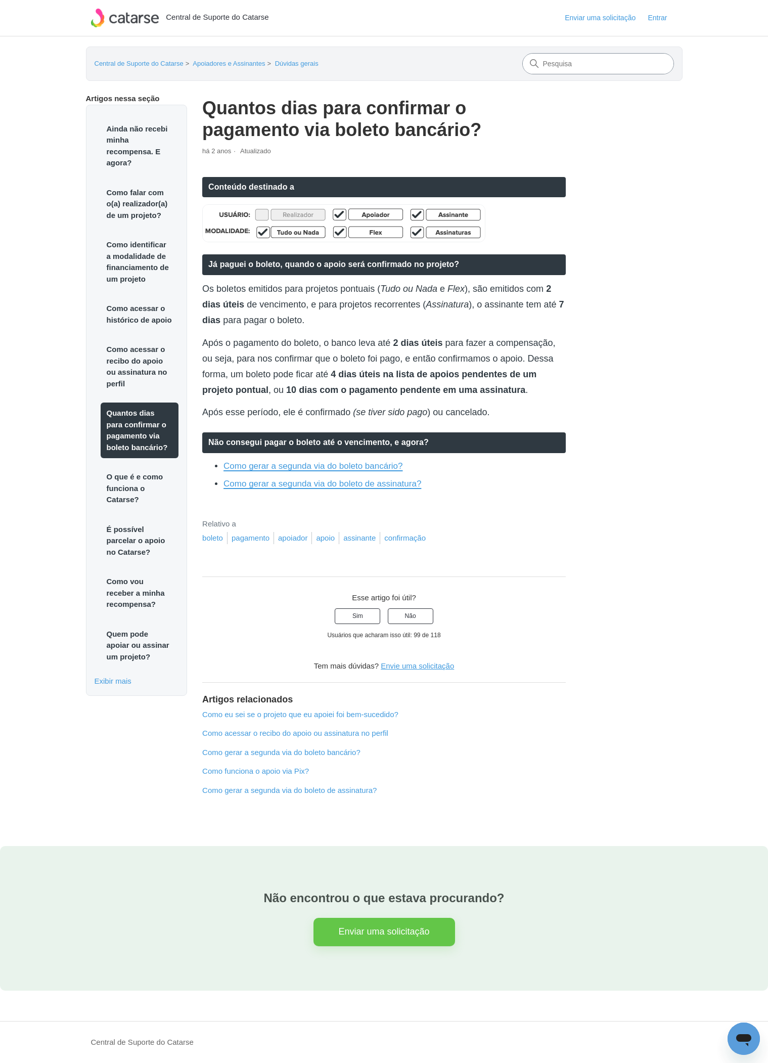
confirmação (405, 538)
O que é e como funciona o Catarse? (135, 488)
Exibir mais (113, 681)
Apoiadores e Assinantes (229, 63)
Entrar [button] (657, 18)
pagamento (250, 538)
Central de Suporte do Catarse (139, 63)
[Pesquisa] (598, 64)
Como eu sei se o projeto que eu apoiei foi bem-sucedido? (300, 714)
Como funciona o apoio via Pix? (255, 771)
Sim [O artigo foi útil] (357, 615)
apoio (325, 538)
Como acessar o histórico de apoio (139, 314)
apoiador (292, 538)
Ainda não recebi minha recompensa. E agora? (137, 145)
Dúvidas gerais (297, 63)
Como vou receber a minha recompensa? (136, 592)
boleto (212, 538)
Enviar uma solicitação (600, 18)
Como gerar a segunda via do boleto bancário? (312, 466)
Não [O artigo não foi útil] (410, 615)
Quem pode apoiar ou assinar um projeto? (138, 645)
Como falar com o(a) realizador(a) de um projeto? (137, 203)
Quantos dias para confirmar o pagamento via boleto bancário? (137, 430)
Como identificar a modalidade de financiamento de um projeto (138, 261)
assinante (359, 538)
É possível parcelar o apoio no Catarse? (136, 540)
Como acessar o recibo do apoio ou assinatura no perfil (137, 366)
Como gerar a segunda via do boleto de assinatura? (322, 484)
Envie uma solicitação (417, 665)
